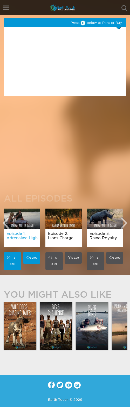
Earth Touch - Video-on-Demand (65, 7)
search (124, 8)
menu (6, 7)
